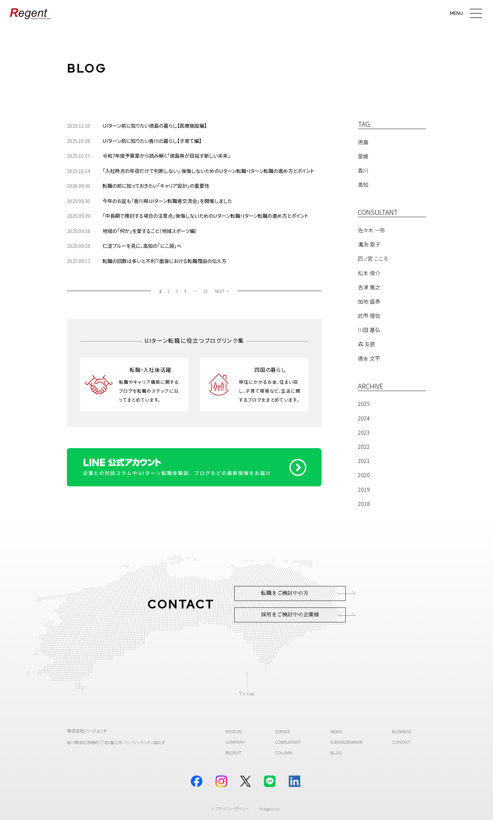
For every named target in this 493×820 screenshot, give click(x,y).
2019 (364, 489)
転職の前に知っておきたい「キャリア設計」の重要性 (155, 185)
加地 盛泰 (369, 301)
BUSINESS (401, 731)
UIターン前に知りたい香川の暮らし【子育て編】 (152, 140)
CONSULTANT (288, 742)
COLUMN (283, 752)
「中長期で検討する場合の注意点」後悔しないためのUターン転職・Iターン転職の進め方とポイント (205, 215)
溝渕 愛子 (369, 244)
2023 (364, 432)
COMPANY (235, 742)
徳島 (363, 142)
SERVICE (282, 731)
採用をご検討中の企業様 (290, 614)
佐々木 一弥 (371, 230)
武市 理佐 (369, 315)
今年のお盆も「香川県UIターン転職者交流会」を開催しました (167, 200)
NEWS (336, 731)
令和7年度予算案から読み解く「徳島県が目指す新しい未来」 (166, 155)
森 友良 (366, 344)
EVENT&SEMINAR (346, 742)
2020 (364, 475)
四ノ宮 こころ (373, 258)
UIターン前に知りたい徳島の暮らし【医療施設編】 (154, 125)
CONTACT (401, 742)
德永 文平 (369, 358)
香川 (363, 170)
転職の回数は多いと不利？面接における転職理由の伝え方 (164, 260)
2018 (364, 504)
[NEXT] (222, 291)
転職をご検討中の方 (284, 593)
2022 (364, 446)
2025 (364, 404)
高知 (363, 184)
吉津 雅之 (369, 287)
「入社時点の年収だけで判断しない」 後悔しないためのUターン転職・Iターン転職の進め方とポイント (208, 170)
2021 (364, 461)
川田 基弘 (369, 330)
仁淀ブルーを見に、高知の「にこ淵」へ (142, 245)
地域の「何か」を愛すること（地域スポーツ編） (149, 230)
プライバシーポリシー (232, 808)
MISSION (233, 731)
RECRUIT (233, 752)
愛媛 (363, 156)
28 (205, 291)
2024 (364, 418)
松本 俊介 (369, 273)
